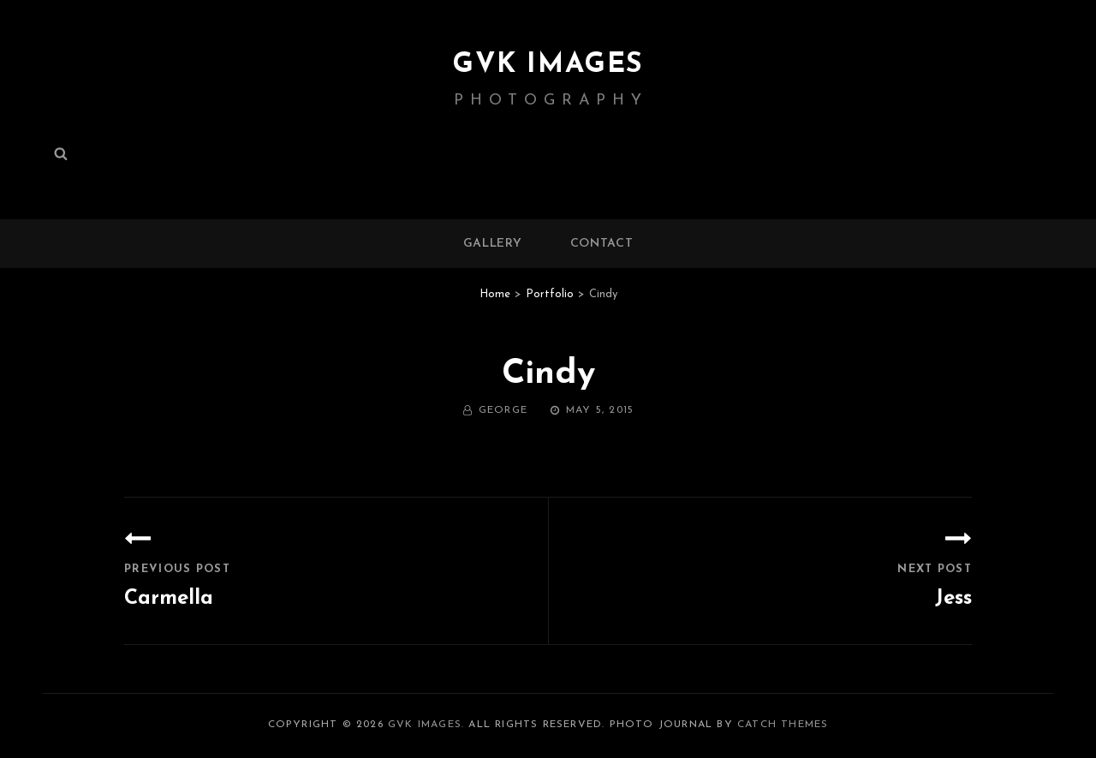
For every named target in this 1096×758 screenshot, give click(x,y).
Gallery (492, 243)
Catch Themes (782, 724)
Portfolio (550, 294)
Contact (602, 243)
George (503, 410)
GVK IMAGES (548, 65)
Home (495, 294)
